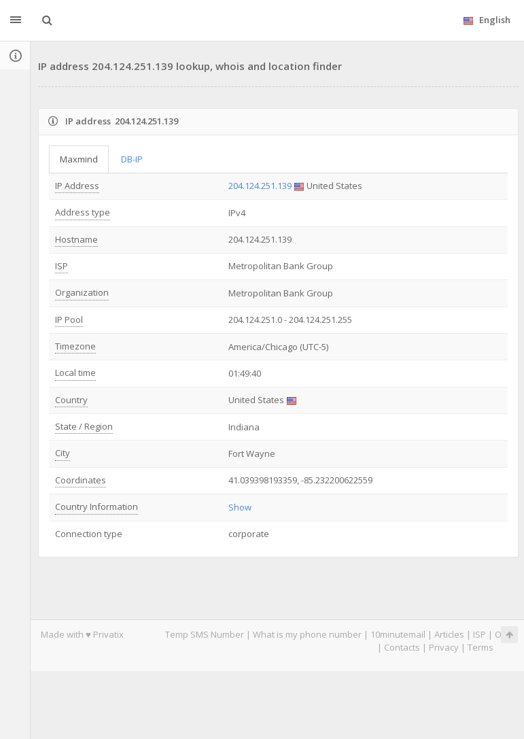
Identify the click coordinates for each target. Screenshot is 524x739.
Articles (449, 634)
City (62, 453)
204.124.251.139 (260, 185)
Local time (75, 372)
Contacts (402, 647)
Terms (480, 647)
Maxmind (79, 159)
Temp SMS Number (204, 634)
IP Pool (69, 319)
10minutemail (397, 634)
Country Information (96, 506)
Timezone (75, 346)
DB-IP (132, 159)
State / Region (84, 426)
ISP (61, 266)
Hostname (76, 239)
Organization (82, 292)
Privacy (444, 647)
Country (71, 400)
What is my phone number (307, 634)
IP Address (77, 185)
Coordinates (80, 480)
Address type (82, 212)
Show (239, 507)
